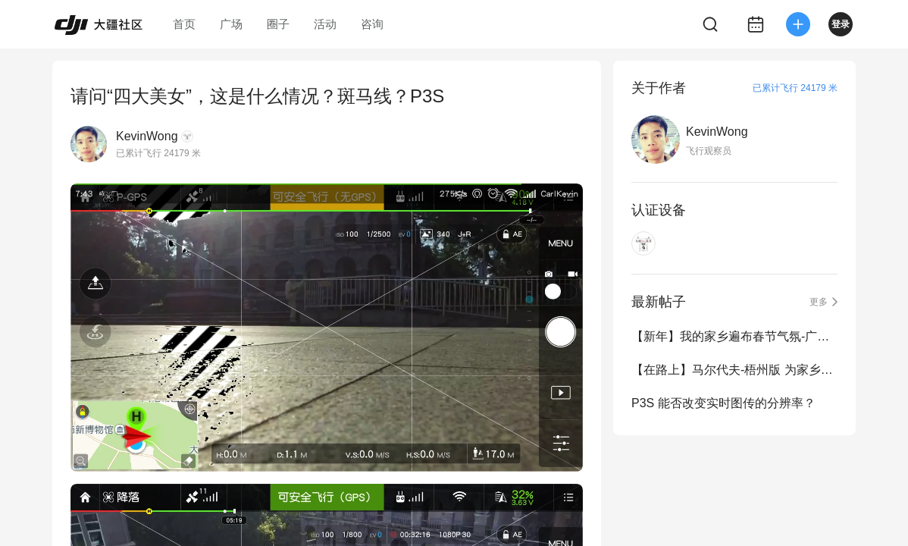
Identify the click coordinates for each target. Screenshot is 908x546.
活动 (325, 23)
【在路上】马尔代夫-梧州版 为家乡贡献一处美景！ (734, 369)
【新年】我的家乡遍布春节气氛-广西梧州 (734, 336)
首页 (184, 23)
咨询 (372, 23)
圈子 (278, 23)
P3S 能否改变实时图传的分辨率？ (723, 403)
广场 (231, 23)
